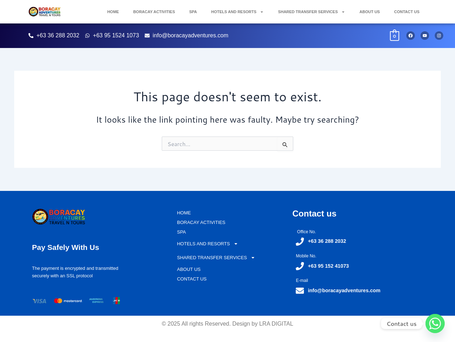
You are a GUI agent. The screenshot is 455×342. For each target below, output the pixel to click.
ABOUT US (369, 12)
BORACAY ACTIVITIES (154, 12)
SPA (193, 12)
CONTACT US (406, 12)
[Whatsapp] (435, 323)
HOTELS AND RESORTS (237, 11)
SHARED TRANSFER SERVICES (311, 11)
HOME (113, 12)
